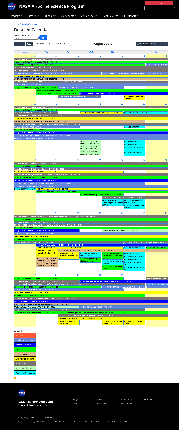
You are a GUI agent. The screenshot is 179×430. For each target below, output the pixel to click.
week (153, 43)
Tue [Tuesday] (69, 52)
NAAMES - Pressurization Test (45, 252)
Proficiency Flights (51, 93)
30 (34, 55)
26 (166, 213)
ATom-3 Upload (46, 189)
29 (78, 275)
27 (34, 275)
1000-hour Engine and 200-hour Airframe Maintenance (43, 82)
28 (56, 275)
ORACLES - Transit (68, 87)
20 (34, 213)
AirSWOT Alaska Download (54, 248)
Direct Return (88, 307)
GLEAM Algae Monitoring (30, 62)
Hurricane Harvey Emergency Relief (99, 281)
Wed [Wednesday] (91, 52)
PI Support (130, 16)
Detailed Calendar (29, 24)
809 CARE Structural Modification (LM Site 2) (61, 216)
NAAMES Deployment (121, 287)
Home (16, 24)
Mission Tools (88, 16)
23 (100, 213)
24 (122, 213)
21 (56, 213)
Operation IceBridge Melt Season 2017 (39, 73)
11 (144, 103)
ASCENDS (22, 85)
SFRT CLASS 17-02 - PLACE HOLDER (81, 251)
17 (122, 160)
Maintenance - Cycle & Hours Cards (32, 70)
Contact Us (124, 422)
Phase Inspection (27, 67)
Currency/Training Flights (32, 87)
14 (56, 160)
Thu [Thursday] (113, 52)
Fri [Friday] (135, 52)
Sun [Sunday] (25, 52)
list (165, 43)
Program (15, 16)
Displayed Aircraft (22, 35)
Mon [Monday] (47, 52)
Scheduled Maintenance (70, 96)
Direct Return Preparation (115, 231)
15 (78, 160)
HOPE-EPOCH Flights (55, 90)
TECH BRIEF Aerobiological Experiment (112, 201)
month (146, 43)
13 (34, 160)
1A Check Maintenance (115, 197)
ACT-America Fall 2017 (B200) (54, 245)
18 (144, 160)
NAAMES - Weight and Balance (67, 254)
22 (78, 213)
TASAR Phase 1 (52, 192)
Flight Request (110, 15)
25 (144, 213)
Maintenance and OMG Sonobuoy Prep (147, 242)
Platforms (32, 16)
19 (166, 160)
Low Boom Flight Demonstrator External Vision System (86, 312)
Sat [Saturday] (156, 52)
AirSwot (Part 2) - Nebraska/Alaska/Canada (126, 73)
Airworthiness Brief (136, 205)
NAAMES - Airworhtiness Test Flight (112, 254)
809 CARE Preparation (30, 59)
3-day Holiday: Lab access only (162, 278)
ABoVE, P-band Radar (96, 93)
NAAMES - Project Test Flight (167, 248)
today (29, 44)
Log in (159, 3)
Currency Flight (116, 266)
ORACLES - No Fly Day (135, 96)
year (139, 43)
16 (100, 160)
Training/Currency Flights (93, 195)
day (160, 43)
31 (56, 55)
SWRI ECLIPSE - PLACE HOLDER (47, 259)
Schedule (49, 16)
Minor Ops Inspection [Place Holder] (82, 315)
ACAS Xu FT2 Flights (27, 65)
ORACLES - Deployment (158, 65)
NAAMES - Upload (31, 76)
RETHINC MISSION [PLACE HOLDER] (37, 79)
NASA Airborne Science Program (52, 6)
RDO (130, 113)
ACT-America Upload (76, 318)
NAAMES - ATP (118, 261)
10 (122, 103)
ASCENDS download (92, 113)
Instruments (67, 16)
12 (166, 103)
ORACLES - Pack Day (135, 321)
